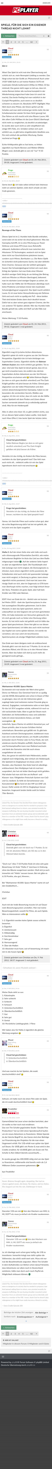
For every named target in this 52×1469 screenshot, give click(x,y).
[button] (3, 42)
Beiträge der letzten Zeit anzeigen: (26, 1313)
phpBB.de (31, 1365)
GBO (4, 206)
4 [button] (19, 42)
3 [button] (15, 42)
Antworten (8, 36)
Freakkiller (12, 1109)
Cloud (10, 48)
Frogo (10, 170)
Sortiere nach (19, 1317)
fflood (10, 1040)
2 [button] (11, 42)
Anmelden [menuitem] (46, 3)
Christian (12, 831)
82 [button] (31, 42)
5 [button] (22, 42)
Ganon (11, 672)
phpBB (15, 1362)
